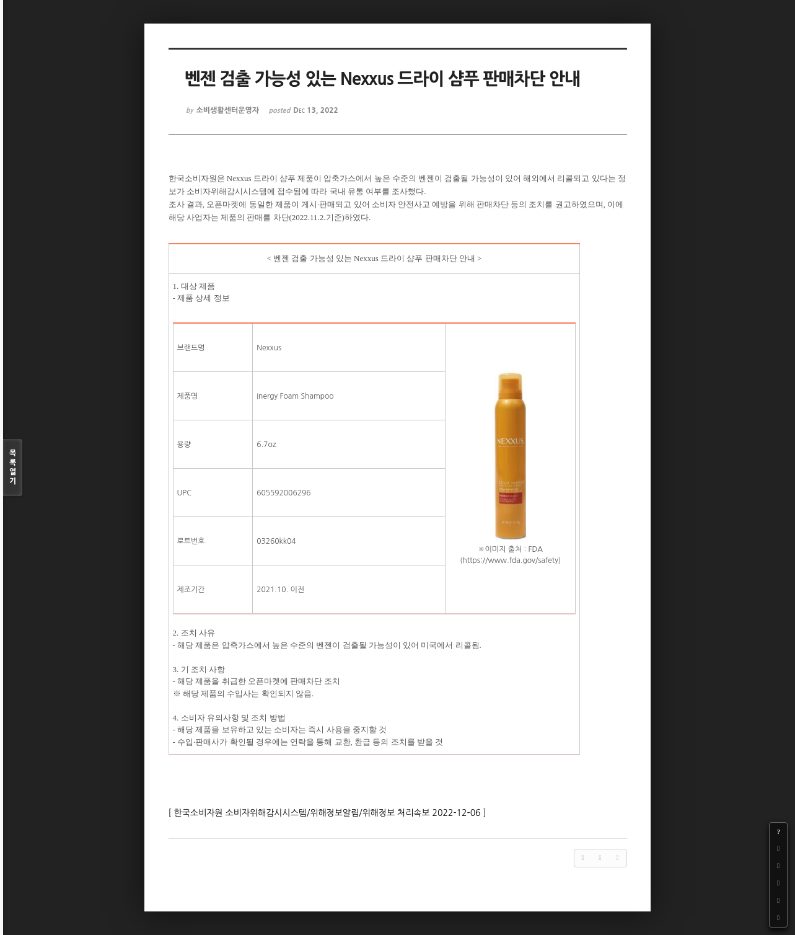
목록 (12, 468)
